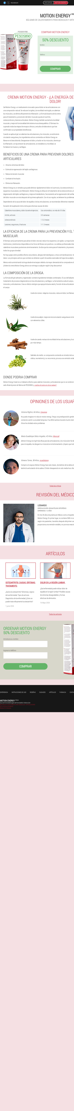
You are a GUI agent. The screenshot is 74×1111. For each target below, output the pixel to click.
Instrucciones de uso (19, 692)
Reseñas (33, 692)
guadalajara (44, 460)
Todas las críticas (55, 486)
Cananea (43, 412)
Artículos (52, 692)
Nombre (42, 45)
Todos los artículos (55, 614)
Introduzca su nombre (10, 639)
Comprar (55, 69)
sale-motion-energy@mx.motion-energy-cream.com (15, 703)
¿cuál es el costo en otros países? (45, 385)
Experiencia (4, 692)
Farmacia (63, 692)
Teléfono (42, 54)
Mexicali (56, 436)
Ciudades (42, 692)
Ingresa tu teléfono (9, 650)
